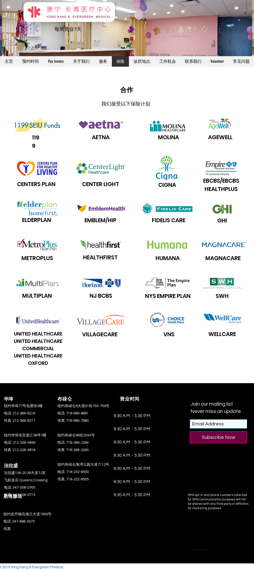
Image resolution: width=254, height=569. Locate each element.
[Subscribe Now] (218, 437)
